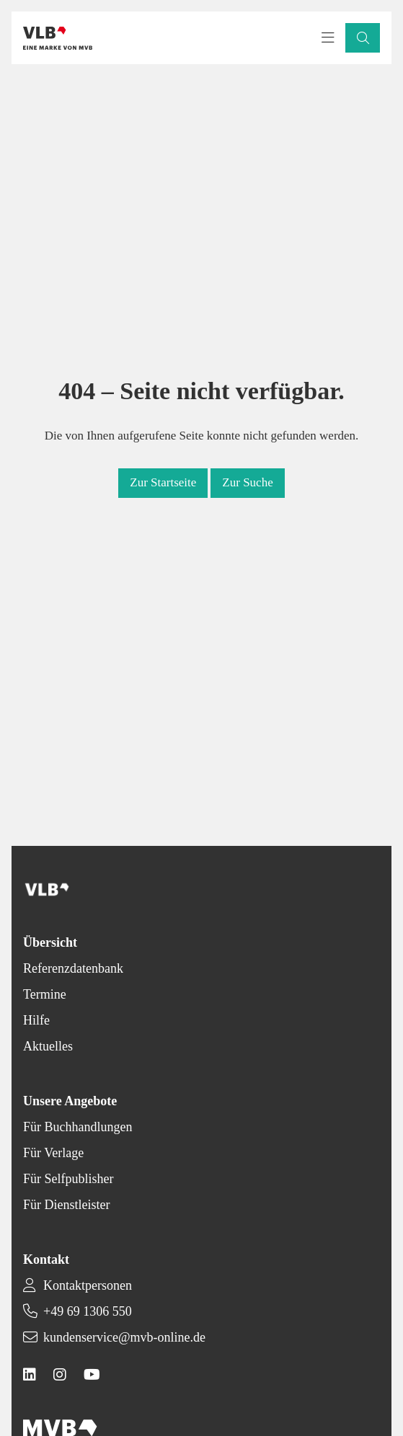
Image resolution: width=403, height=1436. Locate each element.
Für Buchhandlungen (77, 1127)
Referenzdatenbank (73, 968)
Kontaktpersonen (87, 1285)
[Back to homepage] (57, 38)
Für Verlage (53, 1153)
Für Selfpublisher (68, 1179)
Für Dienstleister (66, 1205)
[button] (362, 38)
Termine (44, 994)
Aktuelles (48, 1046)
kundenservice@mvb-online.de (124, 1337)
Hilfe (36, 1020)
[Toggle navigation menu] (328, 38)
